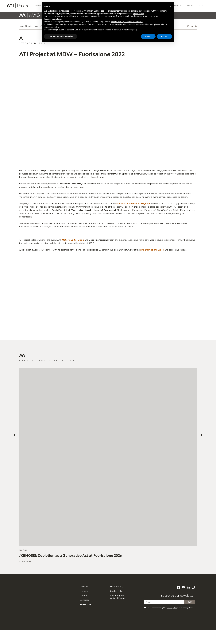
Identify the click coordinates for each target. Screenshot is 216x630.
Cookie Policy (116, 591)
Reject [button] (148, 36)
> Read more (25, 561)
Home (21, 26)
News (36, 26)
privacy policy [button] (53, 27)
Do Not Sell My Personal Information (126, 22)
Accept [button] (164, 36)
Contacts (84, 600)
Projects (84, 591)
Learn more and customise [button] (60, 36)
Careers (83, 595)
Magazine (28, 26)
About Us (84, 586)
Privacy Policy (116, 586)
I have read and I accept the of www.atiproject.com (168, 608)
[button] (208, 6)
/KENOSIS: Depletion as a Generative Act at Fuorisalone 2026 (70, 555)
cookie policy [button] (138, 14)
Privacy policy (172, 608)
